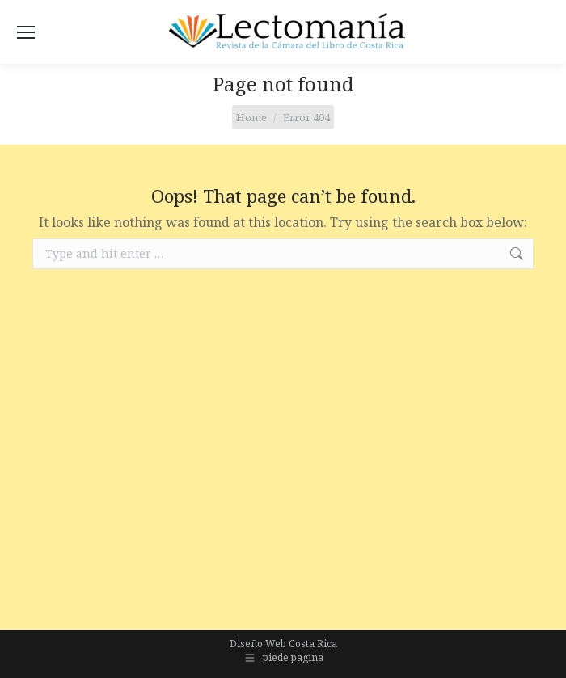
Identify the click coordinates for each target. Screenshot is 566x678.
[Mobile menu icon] (26, 32)
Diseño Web (258, 644)
